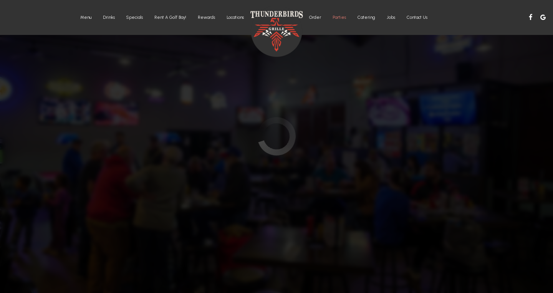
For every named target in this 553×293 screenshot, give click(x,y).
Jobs (391, 17)
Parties (339, 17)
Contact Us (417, 17)
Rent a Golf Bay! (170, 17)
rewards (206, 17)
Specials (134, 17)
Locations (235, 17)
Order (315, 17)
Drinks (109, 17)
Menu (85, 17)
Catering (366, 17)
